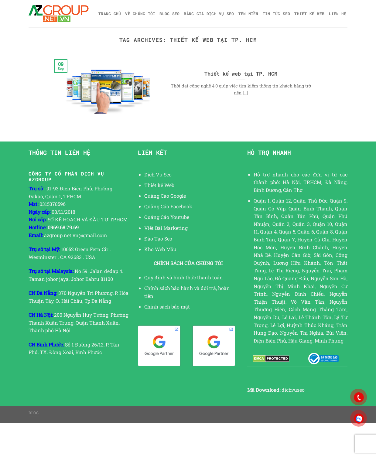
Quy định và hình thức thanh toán (183, 277)
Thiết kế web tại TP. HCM (240, 73)
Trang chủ (109, 13)
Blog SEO (169, 13)
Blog (34, 412)
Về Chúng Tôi (140, 13)
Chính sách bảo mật (167, 306)
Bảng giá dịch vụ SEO (209, 13)
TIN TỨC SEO (276, 13)
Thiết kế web (309, 13)
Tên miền (248, 13)
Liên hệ (338, 13)
